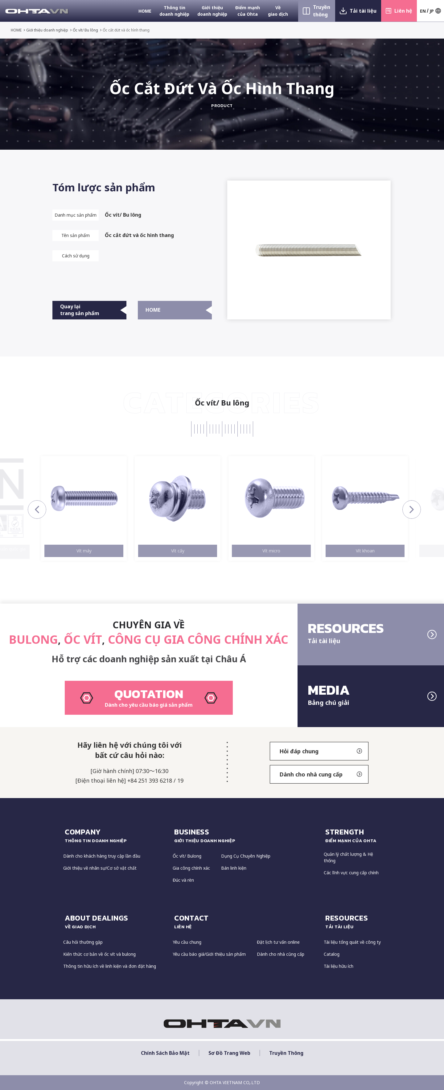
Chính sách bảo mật (165, 1053)
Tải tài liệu (363, 10)
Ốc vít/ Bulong (187, 856)
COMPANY (115, 835)
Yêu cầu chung (187, 942)
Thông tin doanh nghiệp (174, 11)
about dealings (115, 921)
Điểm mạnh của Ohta (247, 11)
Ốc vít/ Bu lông (85, 30)
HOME (144, 11)
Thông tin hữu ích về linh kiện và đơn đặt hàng (109, 966)
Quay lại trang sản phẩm (93, 310)
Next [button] (411, 509)
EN (423, 11)
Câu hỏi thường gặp (83, 942)
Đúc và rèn (183, 880)
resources (353, 921)
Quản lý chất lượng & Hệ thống (348, 857)
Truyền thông (321, 11)
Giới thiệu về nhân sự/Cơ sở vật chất (100, 868)
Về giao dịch (278, 11)
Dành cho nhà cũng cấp (280, 954)
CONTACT (246, 921)
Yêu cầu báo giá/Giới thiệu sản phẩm (209, 954)
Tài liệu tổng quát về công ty (352, 942)
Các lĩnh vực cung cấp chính (351, 873)
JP (432, 11)
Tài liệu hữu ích (338, 966)
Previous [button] (37, 509)
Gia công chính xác (191, 868)
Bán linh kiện (233, 868)
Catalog (331, 954)
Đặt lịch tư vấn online (278, 942)
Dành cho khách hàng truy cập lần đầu (101, 856)
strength (353, 835)
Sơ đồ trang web (229, 1053)
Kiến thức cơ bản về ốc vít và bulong (99, 954)
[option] (84, 508)
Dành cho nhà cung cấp (320, 774)
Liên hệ (403, 10)
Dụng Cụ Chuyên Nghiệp (245, 856)
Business (246, 835)
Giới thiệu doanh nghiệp (212, 11)
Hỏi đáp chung (320, 751)
